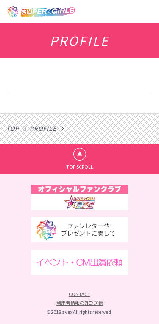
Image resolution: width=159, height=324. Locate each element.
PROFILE (43, 128)
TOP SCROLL (79, 166)
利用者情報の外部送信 (79, 302)
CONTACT (79, 293)
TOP (12, 128)
